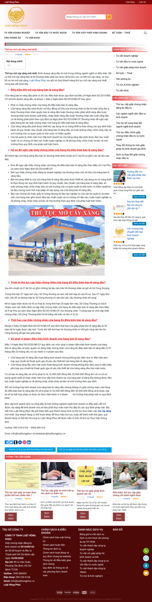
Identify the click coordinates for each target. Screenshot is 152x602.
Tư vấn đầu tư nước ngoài (51, 33)
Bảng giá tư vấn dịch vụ (92, 534)
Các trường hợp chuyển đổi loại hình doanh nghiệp (128, 233)
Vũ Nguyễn (18, 54)
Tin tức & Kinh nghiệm (127, 84)
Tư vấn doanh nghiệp (17, 33)
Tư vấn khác (32, 38)
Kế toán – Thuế (121, 33)
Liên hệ (142, 2)
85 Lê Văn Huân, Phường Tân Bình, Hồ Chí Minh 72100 (18, 566)
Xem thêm (11, 517)
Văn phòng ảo (12, 38)
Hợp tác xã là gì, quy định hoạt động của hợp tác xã (31, 449)
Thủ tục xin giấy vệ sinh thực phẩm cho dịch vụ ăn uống (82, 449)
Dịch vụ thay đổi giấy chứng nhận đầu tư (130, 156)
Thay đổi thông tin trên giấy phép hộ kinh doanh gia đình (131, 147)
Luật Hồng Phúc (37, 80)
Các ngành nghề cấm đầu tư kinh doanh (131, 115)
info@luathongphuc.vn (23, 581)
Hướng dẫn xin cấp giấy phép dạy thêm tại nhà (129, 176)
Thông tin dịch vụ (52, 548)
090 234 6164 (23, 577)
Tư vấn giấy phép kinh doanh (89, 33)
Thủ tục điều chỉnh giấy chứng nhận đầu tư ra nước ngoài (130, 136)
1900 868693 (20, 573)
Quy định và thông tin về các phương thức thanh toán (55, 571)
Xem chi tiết (139, 196)
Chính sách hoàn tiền (54, 545)
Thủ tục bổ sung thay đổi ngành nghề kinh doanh (129, 125)
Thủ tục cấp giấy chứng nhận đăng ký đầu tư (131, 106)
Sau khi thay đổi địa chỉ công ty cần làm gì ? (128, 206)
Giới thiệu (130, 2)
